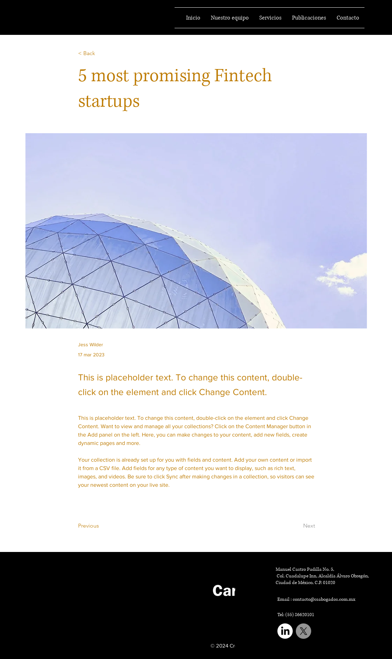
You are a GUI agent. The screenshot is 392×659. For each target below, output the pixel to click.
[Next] (297, 526)
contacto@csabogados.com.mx (324, 599)
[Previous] (101, 526)
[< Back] (101, 53)
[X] (303, 631)
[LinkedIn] (285, 631)
